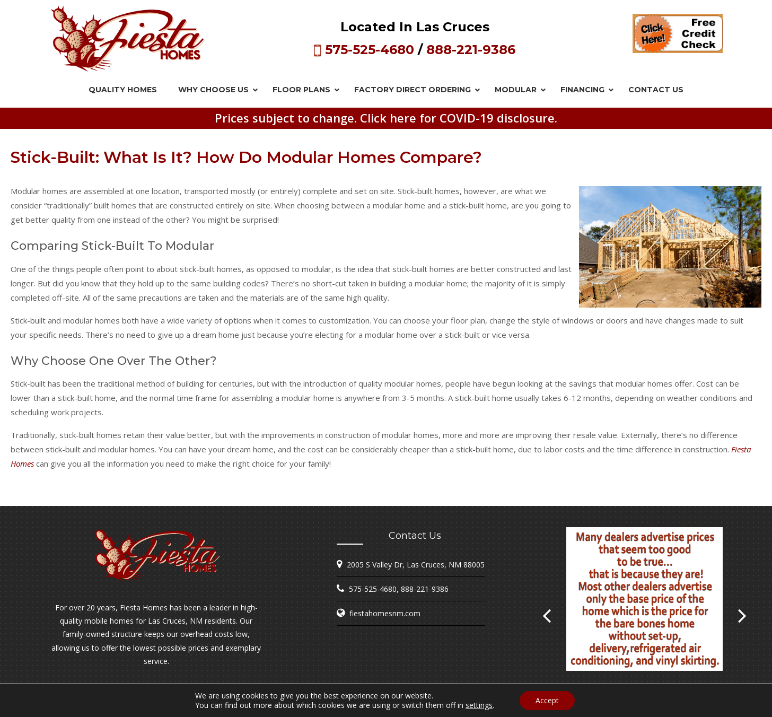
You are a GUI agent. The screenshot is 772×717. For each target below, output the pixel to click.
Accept (547, 700)
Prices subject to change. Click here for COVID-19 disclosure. (386, 118)
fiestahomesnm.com (384, 613)
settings (479, 705)
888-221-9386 (470, 49)
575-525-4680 (369, 49)
